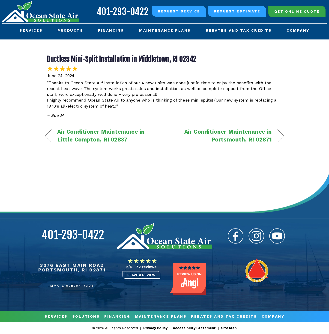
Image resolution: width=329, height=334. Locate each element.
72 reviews (146, 267)
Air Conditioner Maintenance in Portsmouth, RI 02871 (222, 135)
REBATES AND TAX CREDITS (224, 317)
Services (56, 317)
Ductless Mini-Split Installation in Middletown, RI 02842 (121, 59)
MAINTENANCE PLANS (161, 317)
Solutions (86, 317)
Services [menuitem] (30, 30)
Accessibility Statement (194, 328)
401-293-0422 (123, 11)
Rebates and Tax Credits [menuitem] (239, 30)
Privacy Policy (155, 328)
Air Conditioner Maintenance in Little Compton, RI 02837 (101, 135)
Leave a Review (141, 275)
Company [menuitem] (298, 30)
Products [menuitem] (70, 30)
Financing (117, 317)
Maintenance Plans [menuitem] (165, 30)
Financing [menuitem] (111, 30)
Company (273, 317)
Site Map (229, 328)
